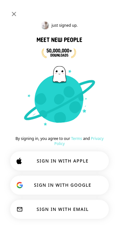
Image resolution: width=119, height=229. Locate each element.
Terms (76, 138)
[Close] (14, 14)
